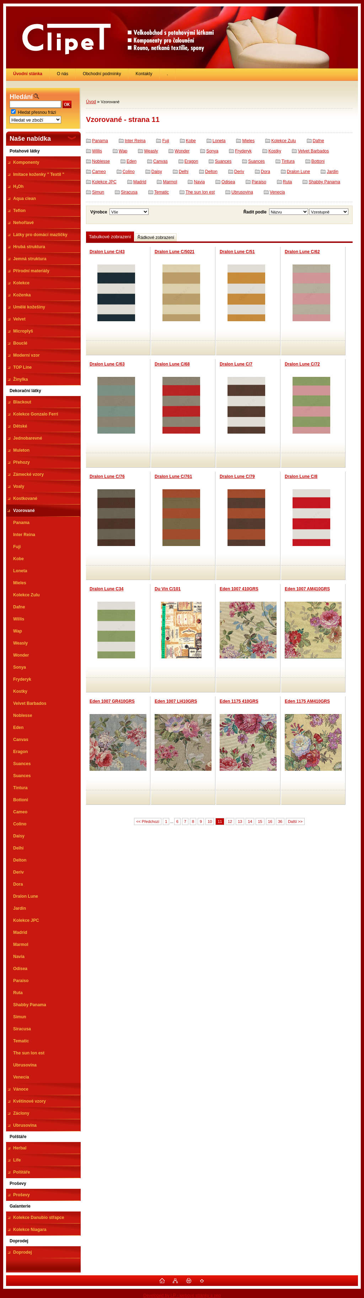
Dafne (318, 140)
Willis (97, 151)
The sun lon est (200, 192)
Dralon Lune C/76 (107, 476)
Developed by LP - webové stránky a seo (182, 1295)
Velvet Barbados (313, 151)
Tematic (161, 192)
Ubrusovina (242, 192)
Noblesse (101, 161)
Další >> (295, 821)
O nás (62, 73)
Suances (223, 161)
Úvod (91, 101)
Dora (265, 171)
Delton (211, 171)
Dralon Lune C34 (106, 588)
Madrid (139, 181)
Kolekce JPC (104, 181)
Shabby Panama (324, 181)
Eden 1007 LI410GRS (176, 701)
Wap (123, 151)
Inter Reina (135, 140)
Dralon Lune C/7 (236, 364)
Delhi (183, 171)
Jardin (332, 171)
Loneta (219, 140)
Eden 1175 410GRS (239, 701)
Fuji (165, 140)
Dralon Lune (298, 171)
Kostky (274, 151)
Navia (199, 181)
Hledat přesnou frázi (37, 112)
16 (270, 821)
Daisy (156, 171)
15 (260, 821)
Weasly (151, 151)
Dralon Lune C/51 (237, 251)
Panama (100, 140)
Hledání (21, 96)
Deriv (239, 171)
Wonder (182, 151)
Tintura (288, 161)
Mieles (248, 140)
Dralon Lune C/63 (107, 364)
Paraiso (259, 181)
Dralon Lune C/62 (302, 251)
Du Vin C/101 (168, 588)
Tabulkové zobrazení (110, 236)
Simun (98, 192)
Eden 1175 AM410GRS (307, 701)
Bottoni (318, 161)
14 (250, 821)
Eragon (191, 161)
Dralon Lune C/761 (173, 476)
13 (240, 821)
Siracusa (129, 192)
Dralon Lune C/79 (237, 476)
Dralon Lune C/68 (172, 364)
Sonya (212, 151)
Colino (129, 171)
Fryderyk (243, 151)
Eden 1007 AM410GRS (307, 588)
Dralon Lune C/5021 (174, 251)
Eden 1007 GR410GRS (112, 701)
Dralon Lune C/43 (107, 251)
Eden (131, 161)
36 (280, 821)
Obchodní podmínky (102, 73)
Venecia (277, 192)
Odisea (228, 181)
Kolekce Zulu (283, 140)
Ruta (287, 181)
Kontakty (143, 73)
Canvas (160, 161)
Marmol (170, 181)
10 (210, 821)
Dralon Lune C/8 (301, 476)
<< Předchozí (147, 821)
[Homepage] (28, 73)
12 (230, 821)
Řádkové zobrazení (156, 237)
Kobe (191, 140)
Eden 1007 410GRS (239, 588)
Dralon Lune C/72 (302, 364)
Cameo (99, 171)
